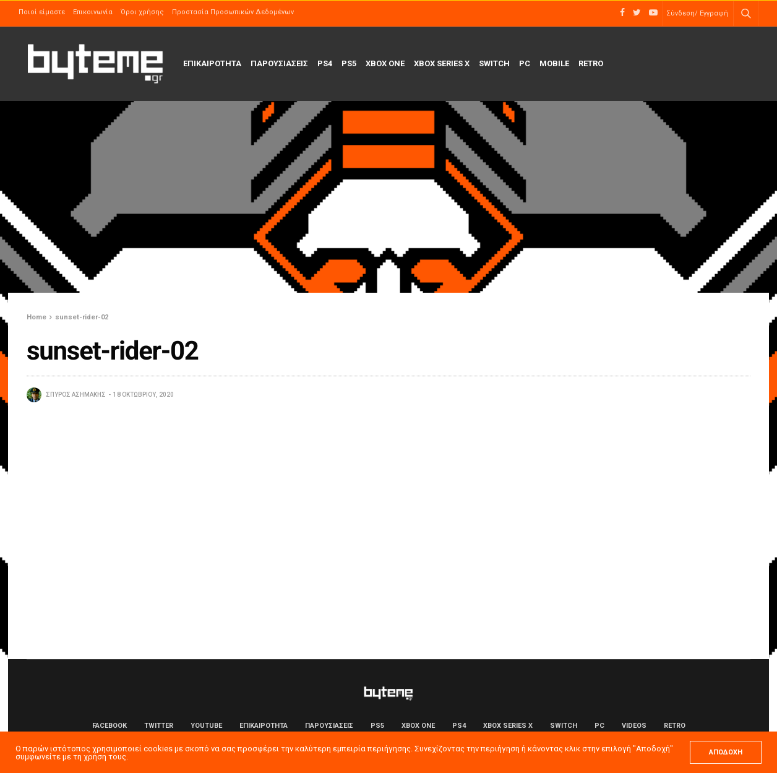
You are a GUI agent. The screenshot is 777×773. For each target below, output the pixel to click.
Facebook (109, 726)
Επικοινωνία (93, 12)
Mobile (554, 63)
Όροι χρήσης (142, 12)
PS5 (348, 63)
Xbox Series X (442, 63)
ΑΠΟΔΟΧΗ (725, 752)
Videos (634, 726)
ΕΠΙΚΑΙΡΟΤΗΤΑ (212, 63)
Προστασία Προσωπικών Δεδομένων (233, 12)
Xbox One (385, 63)
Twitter (158, 726)
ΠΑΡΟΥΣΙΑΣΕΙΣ (279, 63)
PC (524, 63)
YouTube (206, 726)
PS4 (324, 63)
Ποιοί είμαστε (42, 12)
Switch (494, 63)
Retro (590, 63)
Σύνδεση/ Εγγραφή (697, 13)
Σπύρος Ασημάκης (76, 394)
